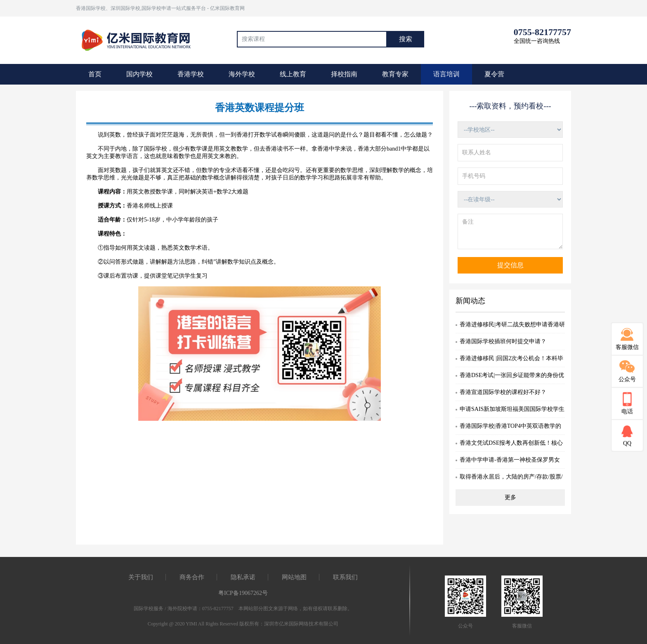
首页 (95, 74)
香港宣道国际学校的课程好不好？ (503, 392)
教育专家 (395, 74)
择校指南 (344, 74)
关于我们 (140, 577)
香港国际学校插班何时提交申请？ (503, 341)
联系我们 (345, 577)
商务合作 (191, 577)
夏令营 (494, 74)
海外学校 (242, 74)
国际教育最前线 (140, 39)
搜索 (405, 38)
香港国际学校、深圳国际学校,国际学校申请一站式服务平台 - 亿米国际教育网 (160, 8)
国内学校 (139, 74)
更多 (510, 497)
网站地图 (294, 577)
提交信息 (510, 265)
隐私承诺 (243, 577)
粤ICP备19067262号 (243, 593)
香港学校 (190, 74)
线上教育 (293, 74)
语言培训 (446, 74)
